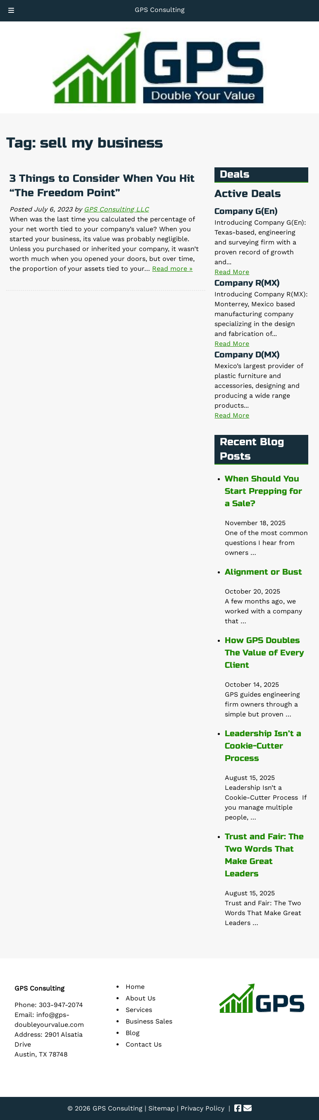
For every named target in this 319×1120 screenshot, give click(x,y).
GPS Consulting (160, 10)
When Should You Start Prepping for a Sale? (263, 491)
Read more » (172, 268)
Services (139, 1010)
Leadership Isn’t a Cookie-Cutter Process (263, 745)
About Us (140, 998)
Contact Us (144, 1044)
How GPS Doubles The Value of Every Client (264, 652)
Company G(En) (246, 211)
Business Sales (149, 1021)
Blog (133, 1033)
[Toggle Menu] (11, 10)
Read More (231, 272)
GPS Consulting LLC (116, 209)
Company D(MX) (247, 355)
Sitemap (161, 1108)
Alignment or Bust (263, 572)
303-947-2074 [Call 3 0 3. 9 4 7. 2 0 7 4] (61, 1005)
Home (135, 987)
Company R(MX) (247, 283)
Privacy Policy (202, 1108)
